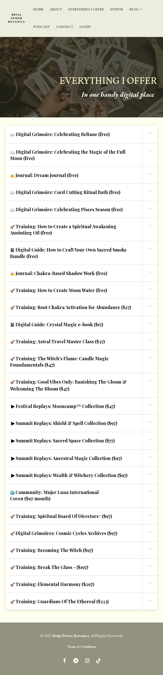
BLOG (134, 9)
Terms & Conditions (81, 647)
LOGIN (85, 27)
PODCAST (41, 27)
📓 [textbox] (68, 253)
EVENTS (116, 9)
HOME (38, 9)
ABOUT (56, 9)
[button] (149, 133)
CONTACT (64, 27)
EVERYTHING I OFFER (86, 9)
